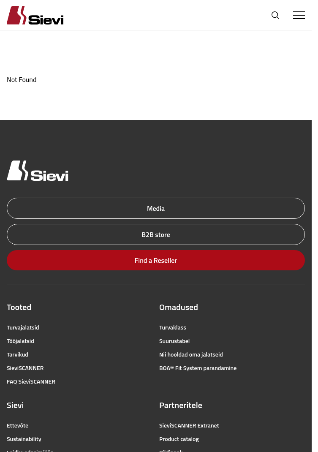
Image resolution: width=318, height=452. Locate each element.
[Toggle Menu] (299, 15)
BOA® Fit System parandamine (197, 368)
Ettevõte (17, 425)
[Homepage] (45, 15)
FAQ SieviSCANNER (31, 381)
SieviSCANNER (25, 368)
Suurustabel (174, 341)
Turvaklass (172, 327)
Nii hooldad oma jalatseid (191, 354)
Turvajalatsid (23, 327)
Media (156, 208)
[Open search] (275, 15)
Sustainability (24, 439)
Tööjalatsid (20, 341)
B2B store (155, 234)
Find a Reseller (156, 260)
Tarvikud (17, 354)
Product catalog (179, 439)
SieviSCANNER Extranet (189, 425)
